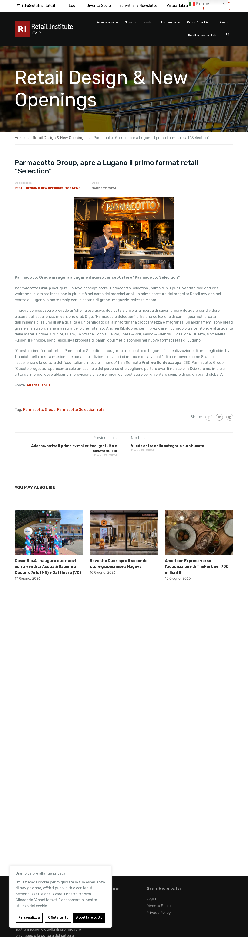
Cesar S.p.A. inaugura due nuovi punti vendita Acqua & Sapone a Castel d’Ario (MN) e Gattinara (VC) (48, 566)
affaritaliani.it (39, 385)
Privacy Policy (158, 912)
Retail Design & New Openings (39, 188)
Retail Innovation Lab (202, 35)
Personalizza (29, 918)
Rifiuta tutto (57, 918)
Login (74, 5)
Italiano (199, 4)
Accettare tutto (89, 918)
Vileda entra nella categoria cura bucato (167, 446)
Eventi (147, 22)
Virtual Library (179, 5)
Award (224, 22)
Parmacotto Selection (76, 409)
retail (101, 409)
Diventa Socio (99, 5)
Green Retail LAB (198, 22)
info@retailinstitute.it (38, 6)
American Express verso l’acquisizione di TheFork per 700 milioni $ (196, 566)
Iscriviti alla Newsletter (139, 5)
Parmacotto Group (39, 409)
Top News (72, 188)
